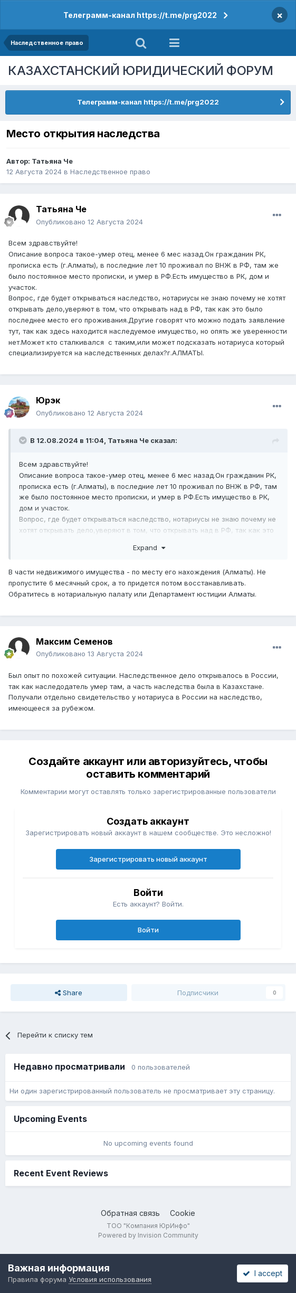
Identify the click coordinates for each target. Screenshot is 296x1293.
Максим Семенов (74, 641)
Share (68, 993)
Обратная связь (130, 1213)
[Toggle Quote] (23, 440)
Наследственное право (110, 171)
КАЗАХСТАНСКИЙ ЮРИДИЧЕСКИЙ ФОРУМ (140, 70)
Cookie (182, 1213)
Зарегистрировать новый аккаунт (148, 859)
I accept (262, 1273)
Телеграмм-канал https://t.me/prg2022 (140, 15)
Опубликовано (89, 222)
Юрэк (48, 400)
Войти (148, 930)
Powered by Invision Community (148, 1235)
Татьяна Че (52, 161)
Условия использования (110, 1279)
